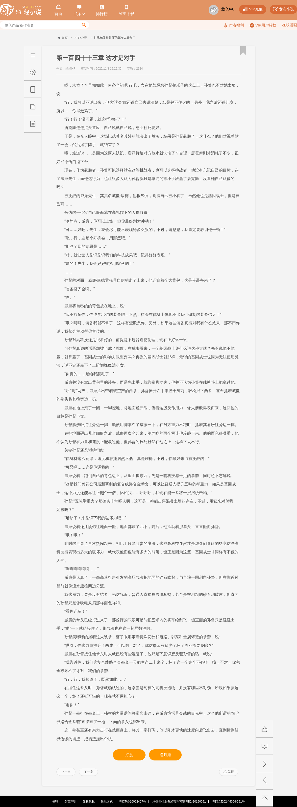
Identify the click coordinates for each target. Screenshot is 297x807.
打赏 (129, 755)
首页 (65, 38)
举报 (228, 772)
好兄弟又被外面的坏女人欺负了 (114, 38)
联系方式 (107, 801)
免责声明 (70, 801)
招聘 (55, 801)
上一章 (66, 772)
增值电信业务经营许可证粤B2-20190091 (179, 801)
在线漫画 (289, 25)
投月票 (165, 755)
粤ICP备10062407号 (132, 801)
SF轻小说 (80, 38)
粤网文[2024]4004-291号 (228, 801)
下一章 (88, 772)
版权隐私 (89, 801)
